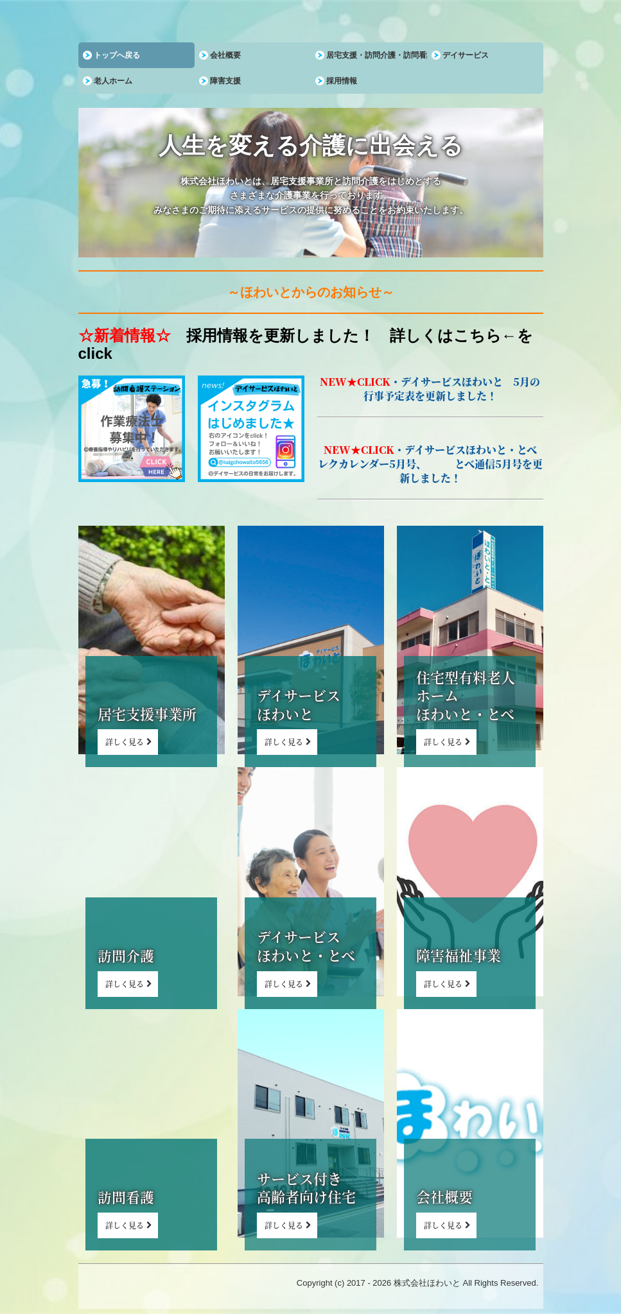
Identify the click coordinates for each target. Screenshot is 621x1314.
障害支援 (225, 80)
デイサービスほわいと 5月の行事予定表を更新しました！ (452, 388)
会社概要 (225, 55)
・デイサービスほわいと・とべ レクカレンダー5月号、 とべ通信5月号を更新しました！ (432, 463)
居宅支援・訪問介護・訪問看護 (376, 55)
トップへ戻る (117, 55)
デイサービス (465, 55)
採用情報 (341, 80)
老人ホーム (113, 80)
